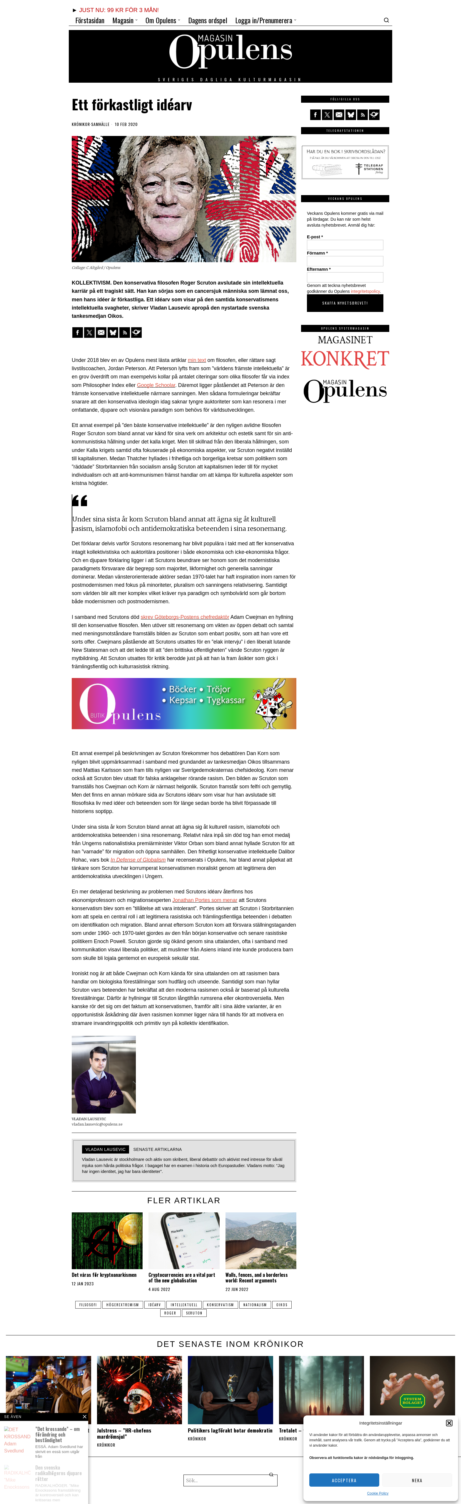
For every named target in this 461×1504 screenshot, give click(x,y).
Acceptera (344, 1480)
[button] (449, 1423)
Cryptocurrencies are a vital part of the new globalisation (181, 1277)
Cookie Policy (378, 1493)
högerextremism (122, 1304)
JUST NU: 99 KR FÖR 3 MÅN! (119, 10)
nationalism (256, 1304)
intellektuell (184, 1304)
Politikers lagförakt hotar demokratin (230, 1430)
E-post (315, 237)
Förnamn (317, 253)
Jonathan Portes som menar (204, 900)
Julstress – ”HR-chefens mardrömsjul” (124, 1433)
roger (170, 1313)
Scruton (194, 1313)
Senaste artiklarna (157, 1149)
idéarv (154, 1304)
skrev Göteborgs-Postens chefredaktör (185, 617)
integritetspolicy (365, 291)
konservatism (221, 1304)
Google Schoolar (156, 385)
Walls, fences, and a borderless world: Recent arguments (257, 1277)
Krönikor (81, 124)
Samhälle (100, 124)
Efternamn (319, 269)
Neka (417, 1480)
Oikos (283, 1304)
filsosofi (87, 1304)
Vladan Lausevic (106, 1149)
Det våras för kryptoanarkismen (104, 1275)
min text (197, 360)
